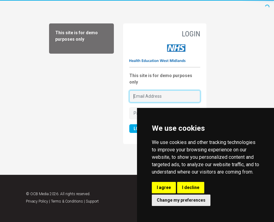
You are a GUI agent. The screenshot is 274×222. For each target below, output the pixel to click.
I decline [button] (190, 187)
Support (92, 201)
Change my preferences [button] (181, 200)
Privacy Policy (37, 201)
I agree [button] (164, 187)
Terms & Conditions (67, 201)
